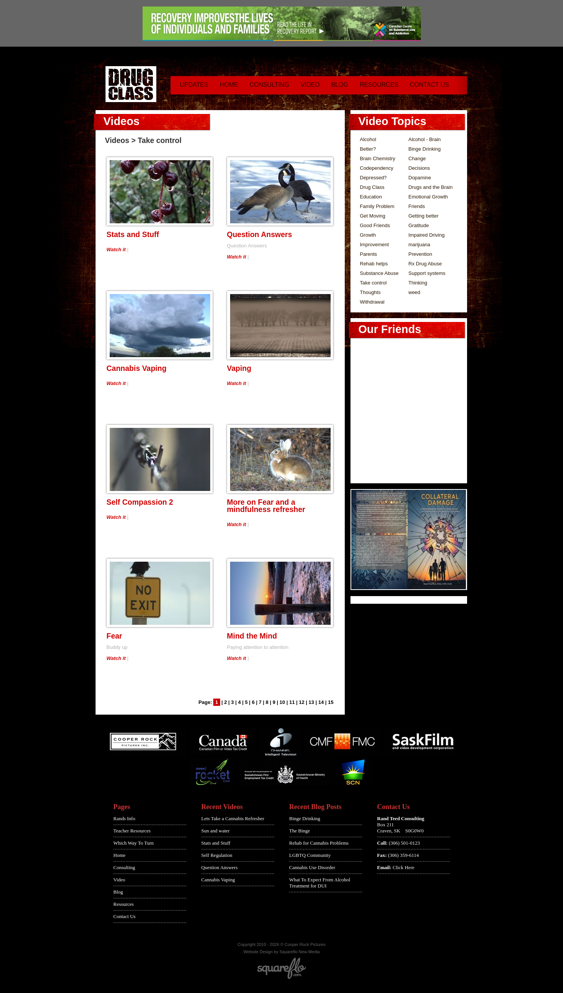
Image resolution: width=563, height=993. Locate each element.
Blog (339, 84)
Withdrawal (372, 302)
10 (282, 702)
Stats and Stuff (133, 234)
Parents (368, 254)
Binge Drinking (425, 149)
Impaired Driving (427, 235)
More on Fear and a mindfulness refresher (266, 506)
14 (321, 702)
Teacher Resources (132, 831)
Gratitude (419, 225)
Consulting (269, 84)
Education (371, 197)
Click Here (403, 867)
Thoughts (370, 292)
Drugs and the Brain (431, 187)
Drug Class (372, 187)
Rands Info (124, 818)
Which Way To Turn (134, 843)
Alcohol (368, 139)
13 (311, 702)
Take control (373, 283)
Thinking (418, 283)
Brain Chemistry (377, 158)
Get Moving (372, 216)
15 (330, 702)
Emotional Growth (428, 197)
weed (414, 292)
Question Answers (259, 234)
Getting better (424, 216)
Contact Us (429, 84)
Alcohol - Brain (425, 139)
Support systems (427, 273)
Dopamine (420, 177)
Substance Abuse (379, 273)
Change (417, 158)
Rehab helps (374, 264)
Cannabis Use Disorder (312, 867)
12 (301, 702)
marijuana (419, 244)
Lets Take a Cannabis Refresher (232, 818)
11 (292, 702)
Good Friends (375, 225)
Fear (114, 636)
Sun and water (215, 831)
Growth (368, 235)
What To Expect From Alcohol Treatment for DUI (319, 883)
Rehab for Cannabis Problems (319, 843)
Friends (417, 206)
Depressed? (373, 177)
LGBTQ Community (310, 855)
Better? (368, 149)
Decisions (419, 168)
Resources (379, 84)
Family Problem (377, 206)
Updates (194, 84)
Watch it (116, 249)
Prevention (420, 254)
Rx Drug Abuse (425, 264)
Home (229, 84)
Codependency (376, 168)
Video (310, 84)
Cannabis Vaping (137, 368)
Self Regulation (216, 855)
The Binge (299, 831)
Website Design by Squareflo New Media (281, 951)
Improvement (374, 244)
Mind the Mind (252, 636)
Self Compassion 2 (140, 502)
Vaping (239, 368)
